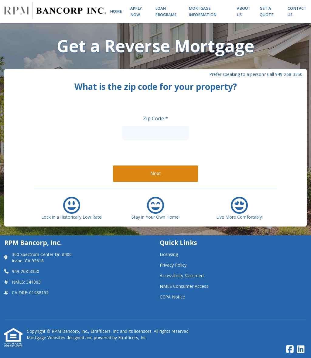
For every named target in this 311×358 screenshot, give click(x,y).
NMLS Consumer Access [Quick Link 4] (184, 286)
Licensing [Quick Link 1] (169, 254)
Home (116, 11)
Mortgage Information (203, 11)
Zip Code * (155, 118)
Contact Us (297, 11)
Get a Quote (267, 11)
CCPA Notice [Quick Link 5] (172, 297)
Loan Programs (165, 11)
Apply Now (136, 11)
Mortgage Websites (47, 337)
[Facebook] (290, 349)
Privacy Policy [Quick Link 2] (173, 265)
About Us (244, 11)
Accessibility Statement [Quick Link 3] (182, 275)
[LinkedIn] (301, 349)
